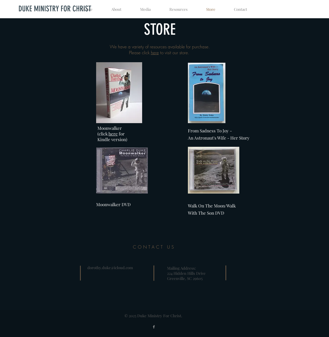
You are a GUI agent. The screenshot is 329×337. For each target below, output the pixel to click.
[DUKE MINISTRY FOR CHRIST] (54, 9)
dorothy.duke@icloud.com (110, 267)
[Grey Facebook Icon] (154, 327)
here (155, 53)
